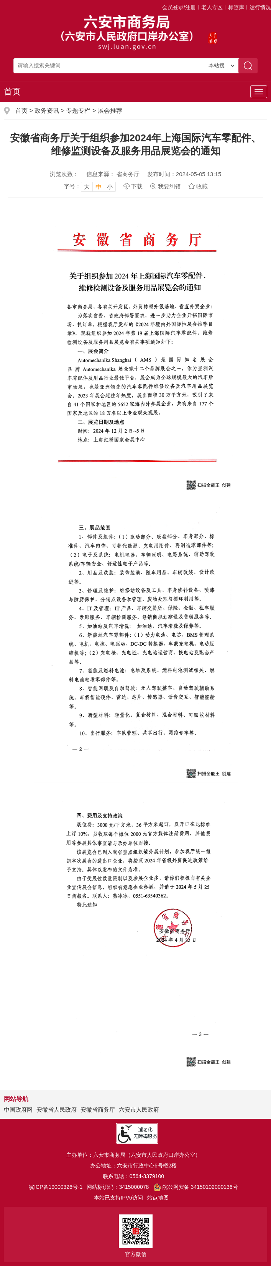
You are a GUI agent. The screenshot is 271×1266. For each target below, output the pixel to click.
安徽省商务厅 (97, 1109)
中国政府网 (18, 1109)
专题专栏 (78, 110)
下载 (137, 186)
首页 (12, 91)
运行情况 (260, 7)
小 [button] (110, 186)
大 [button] (87, 186)
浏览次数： (64, 174)
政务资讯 (46, 110)
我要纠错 (169, 186)
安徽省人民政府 (56, 1109)
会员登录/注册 (179, 7)
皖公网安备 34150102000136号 (195, 1187)
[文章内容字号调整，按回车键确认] (90, 186)
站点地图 (158, 1198)
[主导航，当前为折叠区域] (258, 91)
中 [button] (98, 186)
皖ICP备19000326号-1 (55, 1187)
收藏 (202, 186)
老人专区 (212, 7)
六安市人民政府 (139, 1109)
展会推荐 (110, 110)
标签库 (236, 7)
